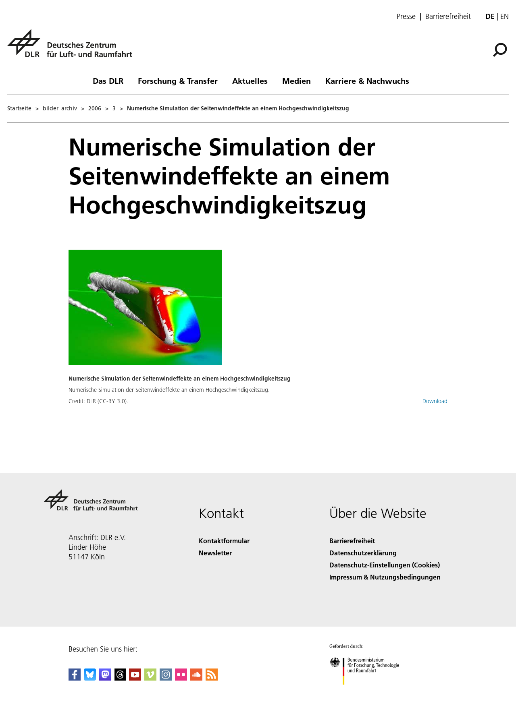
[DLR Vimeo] (150, 678)
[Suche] (500, 50)
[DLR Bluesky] (90, 678)
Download (434, 401)
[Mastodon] (105, 678)
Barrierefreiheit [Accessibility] (352, 540)
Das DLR (108, 80)
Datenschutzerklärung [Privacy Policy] (363, 552)
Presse (406, 16)
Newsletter (215, 552)
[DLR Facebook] (75, 678)
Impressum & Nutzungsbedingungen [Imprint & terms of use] (385, 577)
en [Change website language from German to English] (504, 16)
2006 (94, 108)
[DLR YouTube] (135, 678)
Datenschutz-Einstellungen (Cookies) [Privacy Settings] (384, 565)
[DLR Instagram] (166, 678)
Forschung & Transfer (178, 80)
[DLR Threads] (120, 678)
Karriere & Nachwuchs (367, 80)
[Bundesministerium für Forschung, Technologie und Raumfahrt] (368, 691)
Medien (296, 80)
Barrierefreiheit (448, 16)
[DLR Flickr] (181, 678)
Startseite (19, 108)
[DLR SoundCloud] (196, 678)
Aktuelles (250, 80)
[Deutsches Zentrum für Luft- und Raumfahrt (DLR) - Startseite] (73, 47)
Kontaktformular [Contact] (224, 540)
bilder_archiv (60, 108)
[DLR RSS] (212, 678)
